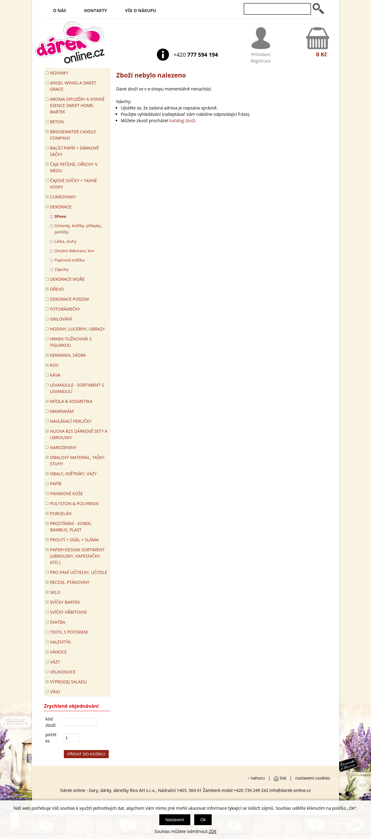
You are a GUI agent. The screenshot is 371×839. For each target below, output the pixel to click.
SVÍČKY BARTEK (65, 602)
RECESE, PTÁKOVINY (69, 582)
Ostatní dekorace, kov (74, 250)
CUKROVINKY (63, 197)
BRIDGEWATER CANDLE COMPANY (73, 135)
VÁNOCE (58, 652)
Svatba (57, 622)
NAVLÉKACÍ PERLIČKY (71, 421)
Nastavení (174, 819)
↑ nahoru (256, 778)
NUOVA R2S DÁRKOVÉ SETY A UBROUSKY (79, 434)
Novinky (59, 73)
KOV (54, 365)
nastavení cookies (312, 778)
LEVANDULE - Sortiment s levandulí (77, 388)
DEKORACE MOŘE (67, 279)
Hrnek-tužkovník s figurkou (71, 342)
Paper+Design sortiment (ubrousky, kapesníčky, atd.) (77, 556)
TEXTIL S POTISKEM (69, 632)
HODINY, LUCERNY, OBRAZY (77, 329)
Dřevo (60, 216)
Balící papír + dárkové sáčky (74, 151)
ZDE (213, 831)
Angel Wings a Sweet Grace (73, 86)
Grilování (61, 319)
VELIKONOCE (63, 672)
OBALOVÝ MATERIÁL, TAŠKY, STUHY (77, 460)
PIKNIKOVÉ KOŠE (66, 493)
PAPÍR (55, 483)
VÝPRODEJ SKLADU (68, 682)
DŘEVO (57, 289)
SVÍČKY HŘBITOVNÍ (68, 612)
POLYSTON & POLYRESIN (74, 503)
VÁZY (55, 662)
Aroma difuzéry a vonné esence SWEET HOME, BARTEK (77, 105)
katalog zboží (182, 120)
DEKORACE (61, 207)
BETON (57, 122)
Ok (203, 819)
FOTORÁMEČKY (65, 309)
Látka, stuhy (65, 241)
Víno (55, 692)
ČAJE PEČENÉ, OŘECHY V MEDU (74, 167)
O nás (59, 10)
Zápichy (62, 269)
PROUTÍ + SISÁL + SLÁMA (74, 540)
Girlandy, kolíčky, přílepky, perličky (78, 229)
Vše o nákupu (140, 10)
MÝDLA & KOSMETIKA (71, 401)
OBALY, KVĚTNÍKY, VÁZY (73, 473)
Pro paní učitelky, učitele (78, 572)
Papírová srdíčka (70, 260)
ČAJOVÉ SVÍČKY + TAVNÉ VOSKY (73, 184)
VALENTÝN (60, 642)
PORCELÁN (60, 513)
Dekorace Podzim (69, 299)
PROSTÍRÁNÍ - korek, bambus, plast (71, 527)
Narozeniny (63, 447)
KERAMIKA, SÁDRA (68, 355)
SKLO (55, 592)
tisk (283, 778)
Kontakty (95, 10)
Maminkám (62, 411)
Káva (55, 375)
